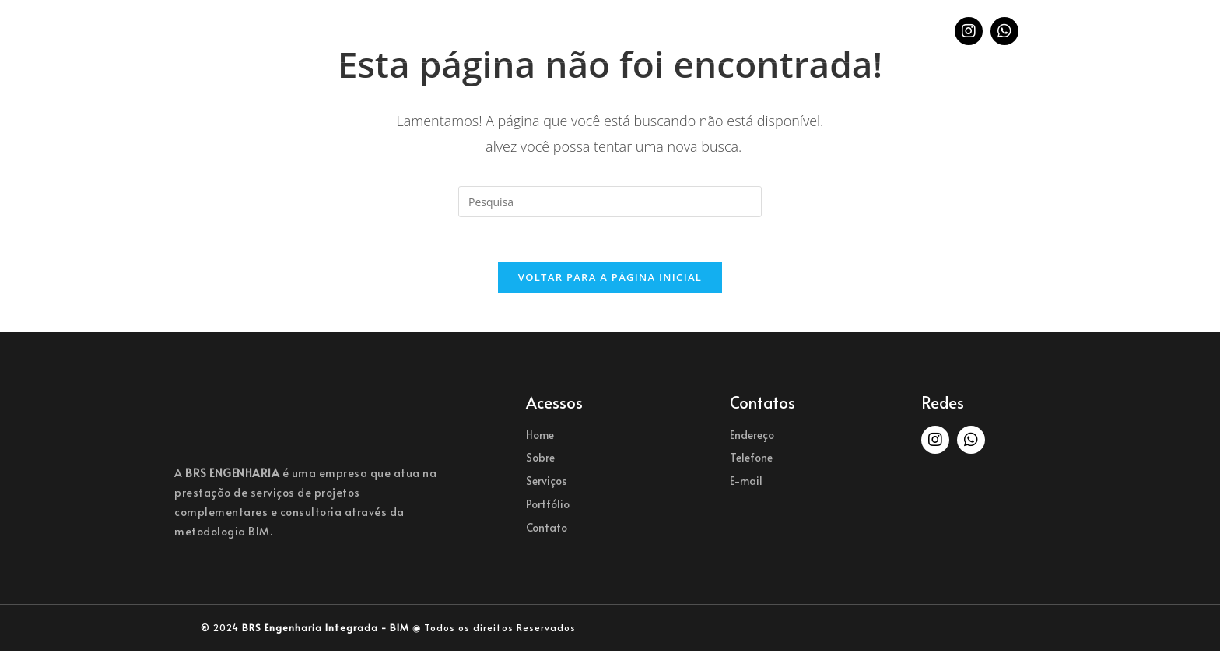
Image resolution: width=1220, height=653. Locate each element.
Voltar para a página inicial (610, 279)
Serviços (554, 31)
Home (409, 31)
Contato (732, 31)
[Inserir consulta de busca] (610, 201)
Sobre (476, 31)
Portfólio (644, 31)
